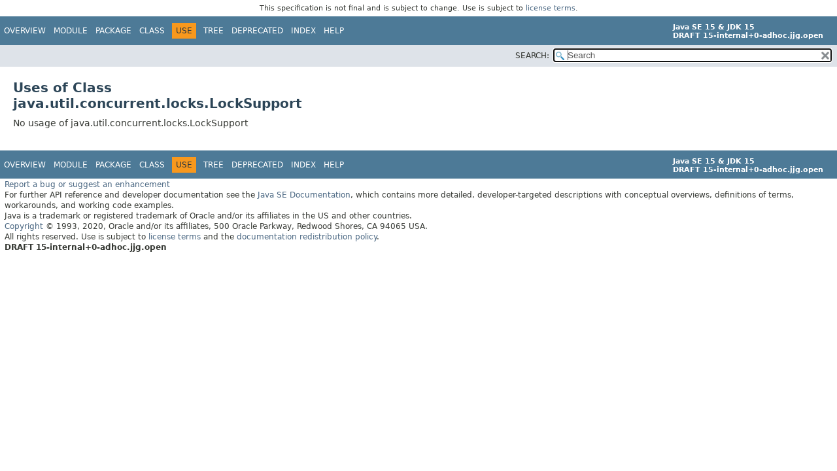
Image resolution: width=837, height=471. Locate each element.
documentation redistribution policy (307, 236)
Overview (25, 30)
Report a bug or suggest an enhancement (87, 184)
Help (334, 30)
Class (152, 30)
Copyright (24, 226)
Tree (213, 30)
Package (113, 30)
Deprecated (257, 30)
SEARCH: (532, 55)
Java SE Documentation (304, 195)
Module (71, 30)
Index (303, 30)
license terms (550, 8)
